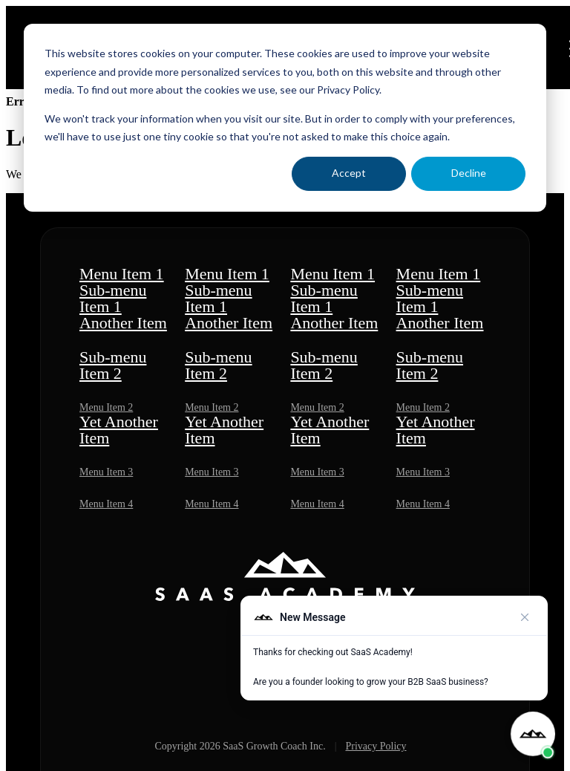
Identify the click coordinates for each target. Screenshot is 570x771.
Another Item (123, 322)
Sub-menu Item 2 (112, 365)
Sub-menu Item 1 (112, 298)
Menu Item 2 (106, 407)
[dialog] (285, 118)
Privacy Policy (375, 746)
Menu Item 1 (121, 273)
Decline (468, 172)
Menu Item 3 (106, 472)
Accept (349, 172)
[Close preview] (524, 617)
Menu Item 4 (106, 504)
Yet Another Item (118, 429)
